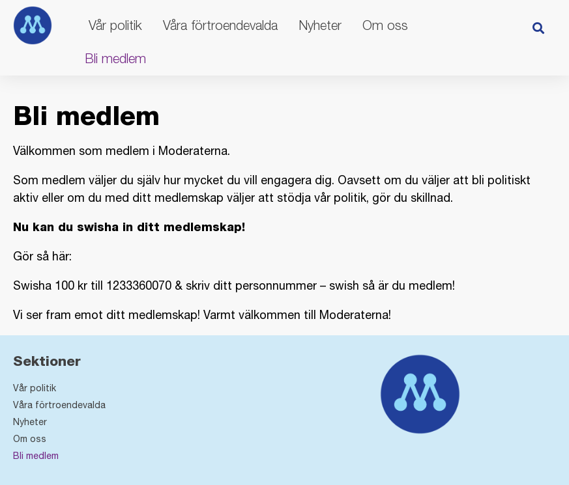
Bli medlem (115, 58)
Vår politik (115, 25)
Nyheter (320, 25)
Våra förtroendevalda (220, 25)
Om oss (385, 25)
